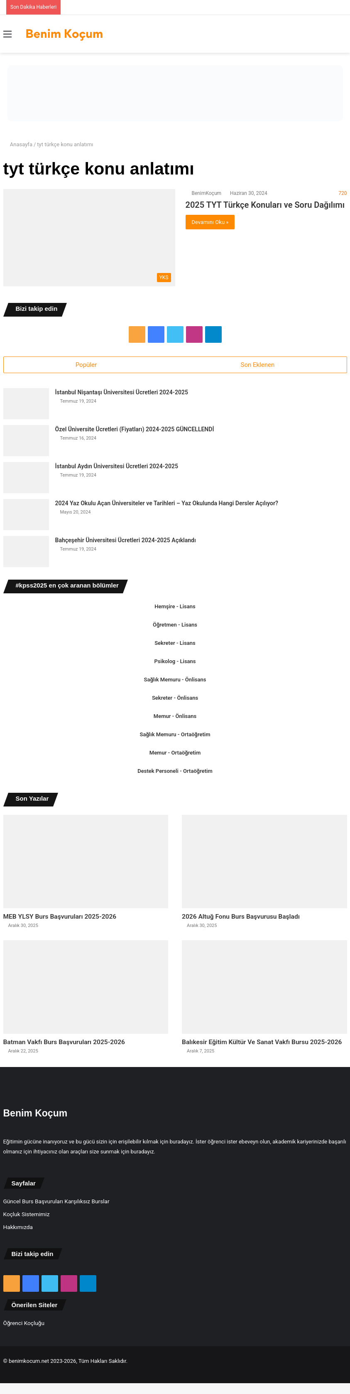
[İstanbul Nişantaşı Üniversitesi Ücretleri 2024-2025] (26, 405)
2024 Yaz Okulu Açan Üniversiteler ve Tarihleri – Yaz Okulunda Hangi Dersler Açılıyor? (166, 505)
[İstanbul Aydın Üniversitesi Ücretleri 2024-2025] (26, 479)
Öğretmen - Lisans (175, 626)
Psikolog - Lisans (175, 663)
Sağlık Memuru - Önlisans (175, 681)
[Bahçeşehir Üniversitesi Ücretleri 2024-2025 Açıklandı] (26, 553)
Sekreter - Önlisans (175, 699)
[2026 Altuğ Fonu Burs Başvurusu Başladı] (264, 863)
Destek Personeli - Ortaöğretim (174, 773)
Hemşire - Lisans (174, 608)
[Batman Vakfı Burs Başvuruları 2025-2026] (85, 991)
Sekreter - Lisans (175, 645)
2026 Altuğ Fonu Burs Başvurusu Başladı (257, 919)
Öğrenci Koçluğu (23, 1340)
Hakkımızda (18, 1245)
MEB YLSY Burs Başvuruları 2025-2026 (76, 919)
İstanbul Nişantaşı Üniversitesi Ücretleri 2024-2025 (121, 394)
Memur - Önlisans (175, 718)
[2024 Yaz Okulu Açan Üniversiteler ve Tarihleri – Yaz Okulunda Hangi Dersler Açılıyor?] (26, 516)
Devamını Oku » (210, 222)
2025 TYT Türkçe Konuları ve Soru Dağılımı (265, 205)
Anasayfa (17, 144)
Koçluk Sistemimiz (26, 1232)
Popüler (86, 365)
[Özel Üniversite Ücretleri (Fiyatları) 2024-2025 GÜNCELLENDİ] (26, 442)
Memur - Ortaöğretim (175, 754)
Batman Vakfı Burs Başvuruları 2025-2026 (81, 1047)
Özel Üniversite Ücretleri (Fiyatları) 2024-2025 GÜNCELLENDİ (134, 431)
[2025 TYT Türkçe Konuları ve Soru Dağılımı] (89, 237)
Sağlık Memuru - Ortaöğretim (175, 736)
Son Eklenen (258, 365)
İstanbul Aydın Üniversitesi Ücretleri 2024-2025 (116, 468)
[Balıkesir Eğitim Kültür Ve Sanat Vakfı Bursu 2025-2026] (264, 991)
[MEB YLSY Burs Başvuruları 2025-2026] (85, 863)
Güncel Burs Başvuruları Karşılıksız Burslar (56, 1219)
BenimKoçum (207, 193)
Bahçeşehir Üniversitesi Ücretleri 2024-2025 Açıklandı (125, 541)
